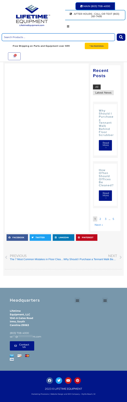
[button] (68, 26)
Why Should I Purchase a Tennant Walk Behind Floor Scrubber (106, 123)
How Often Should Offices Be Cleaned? (106, 177)
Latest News (103, 92)
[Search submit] (121, 37)
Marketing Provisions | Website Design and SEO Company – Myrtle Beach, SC (63, 394)
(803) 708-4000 (19, 333)
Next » (99, 224)
